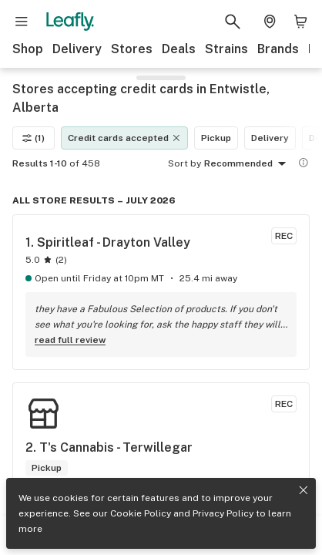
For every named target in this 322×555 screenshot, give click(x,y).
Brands (278, 49)
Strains (226, 49)
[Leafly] (70, 21)
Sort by (184, 163)
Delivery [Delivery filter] (270, 138)
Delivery (77, 49)
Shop (27, 49)
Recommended (247, 164)
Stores (132, 49)
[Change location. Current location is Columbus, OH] (269, 21)
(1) (33, 138)
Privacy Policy (223, 513)
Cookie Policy (140, 513)
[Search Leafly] (232, 21)
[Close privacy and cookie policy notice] (303, 490)
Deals (179, 49)
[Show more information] (303, 162)
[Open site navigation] (21, 21)
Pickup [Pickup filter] (216, 138)
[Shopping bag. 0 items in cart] (300, 21)
